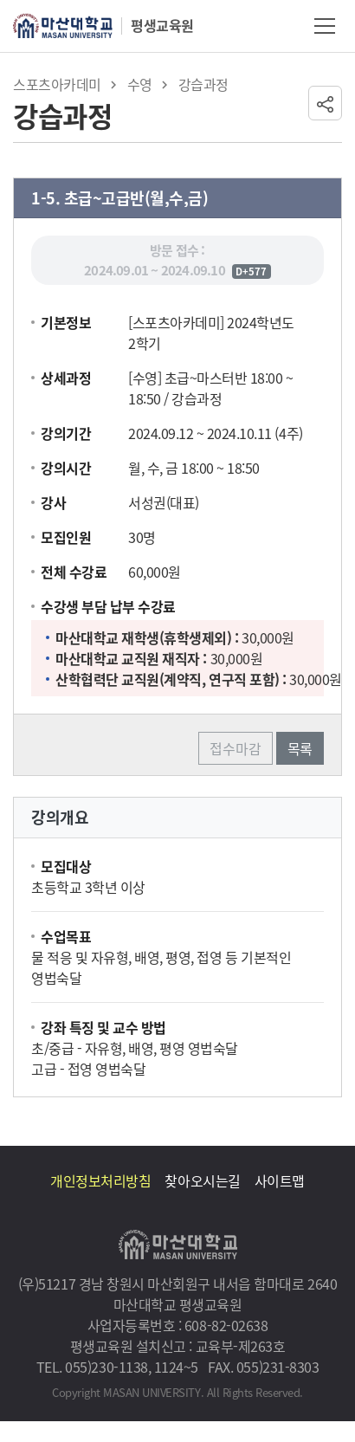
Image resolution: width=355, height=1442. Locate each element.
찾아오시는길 (202, 1180)
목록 (300, 748)
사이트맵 (280, 1180)
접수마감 (235, 748)
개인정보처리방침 (100, 1180)
